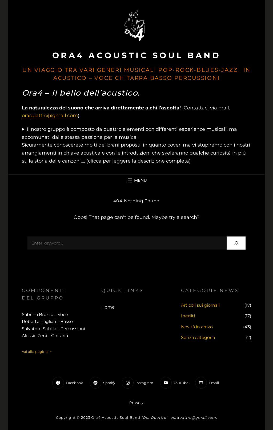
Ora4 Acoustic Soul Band (136, 55)
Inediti (188, 315)
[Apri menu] (136, 180)
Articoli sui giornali (200, 305)
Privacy (136, 402)
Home (108, 307)
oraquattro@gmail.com (50, 116)
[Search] (236, 243)
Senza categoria (198, 337)
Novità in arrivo (197, 326)
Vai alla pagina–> (36, 351)
